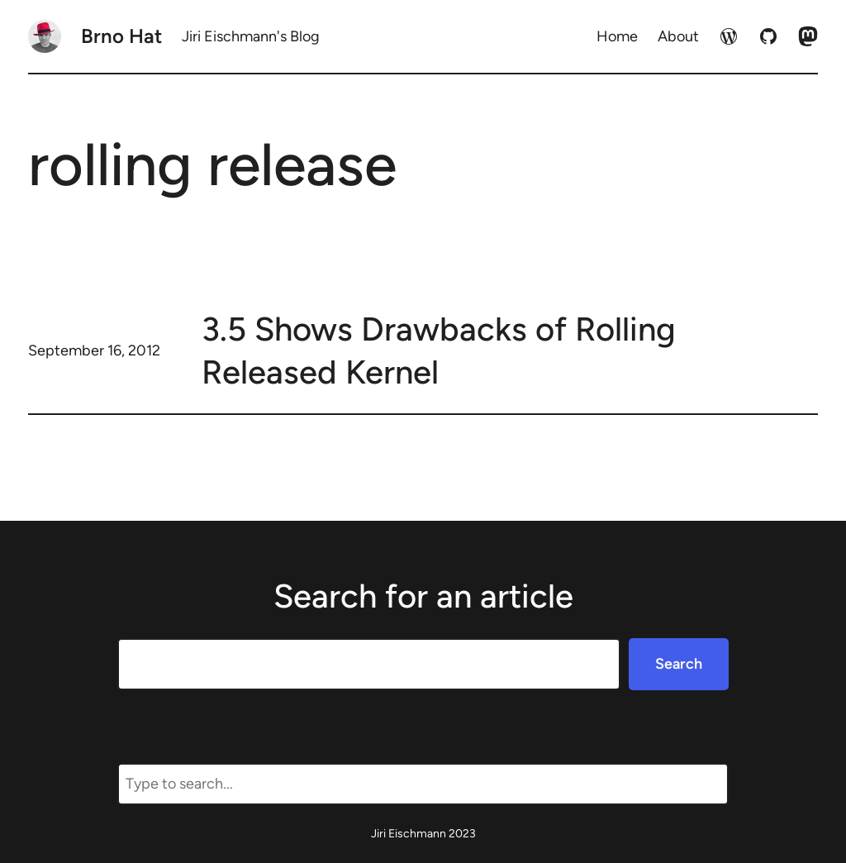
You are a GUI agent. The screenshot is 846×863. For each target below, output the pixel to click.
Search (678, 664)
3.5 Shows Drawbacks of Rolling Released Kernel (439, 350)
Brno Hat (121, 36)
